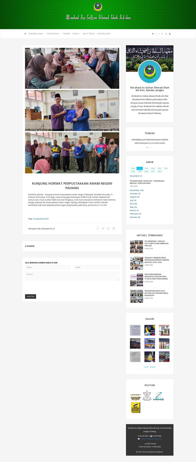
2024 (146, 168)
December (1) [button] (136, 176)
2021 (166, 168)
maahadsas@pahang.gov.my (151, 439)
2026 (133, 168)
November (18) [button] (136, 190)
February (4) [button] (135, 214)
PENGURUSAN (53, 33)
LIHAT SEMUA (149, 367)
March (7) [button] (134, 210)
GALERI (76, 33)
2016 (159, 171)
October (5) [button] (135, 194)
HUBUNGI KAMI (103, 33)
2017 (153, 171)
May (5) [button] (133, 207)
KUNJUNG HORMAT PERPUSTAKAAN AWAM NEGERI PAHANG (72, 185)
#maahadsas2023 (41, 219)
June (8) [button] (133, 204)
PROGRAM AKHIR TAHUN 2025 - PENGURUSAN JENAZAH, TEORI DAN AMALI (147, 182)
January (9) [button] (135, 217)
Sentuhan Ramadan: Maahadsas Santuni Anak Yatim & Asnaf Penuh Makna (156, 276)
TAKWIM (66, 33)
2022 (159, 168)
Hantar (30, 296)
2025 (139, 168)
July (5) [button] (133, 200)
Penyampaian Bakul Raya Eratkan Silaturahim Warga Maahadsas (156, 293)
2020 (133, 171)
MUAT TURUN (89, 33)
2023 (153, 168)
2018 (146, 171)
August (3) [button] (134, 197)
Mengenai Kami (36, 33)
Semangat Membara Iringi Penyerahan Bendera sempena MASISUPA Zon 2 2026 (157, 260)
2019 (139, 171)
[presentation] (45, 288)
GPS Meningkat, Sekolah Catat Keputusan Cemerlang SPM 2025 (157, 243)
